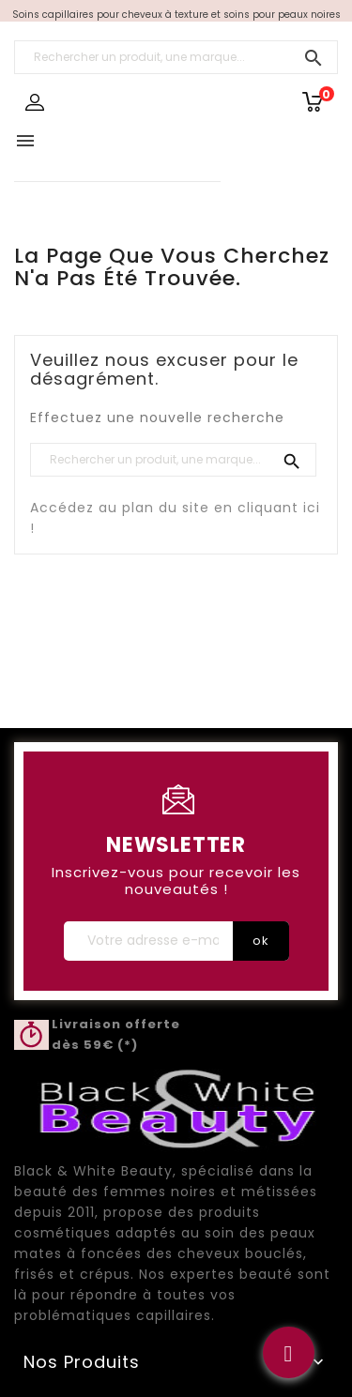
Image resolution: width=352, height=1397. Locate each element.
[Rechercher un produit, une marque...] (176, 57)
